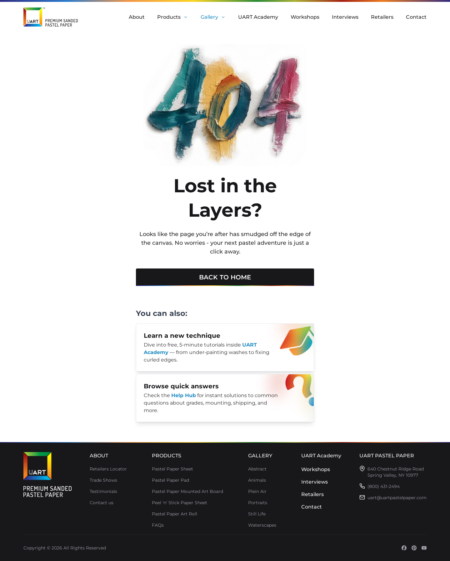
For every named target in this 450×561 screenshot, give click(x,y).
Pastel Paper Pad (170, 480)
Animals (257, 480)
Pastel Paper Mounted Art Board (187, 491)
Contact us (101, 502)
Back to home (225, 279)
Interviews (345, 17)
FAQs (158, 525)
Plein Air (257, 491)
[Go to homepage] (47, 474)
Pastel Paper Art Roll (174, 514)
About (137, 17)
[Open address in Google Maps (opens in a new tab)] (396, 472)
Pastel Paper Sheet (172, 469)
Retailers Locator (108, 469)
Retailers (382, 17)
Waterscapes (262, 525)
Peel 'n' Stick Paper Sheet (179, 502)
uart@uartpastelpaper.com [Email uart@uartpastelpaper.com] (397, 497)
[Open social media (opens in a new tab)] (404, 547)
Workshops (305, 17)
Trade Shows (103, 480)
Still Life (257, 514)
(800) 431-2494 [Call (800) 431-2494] (384, 486)
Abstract (257, 469)
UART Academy (258, 17)
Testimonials (103, 491)
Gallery (209, 17)
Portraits (257, 502)
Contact (416, 17)
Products (169, 17)
